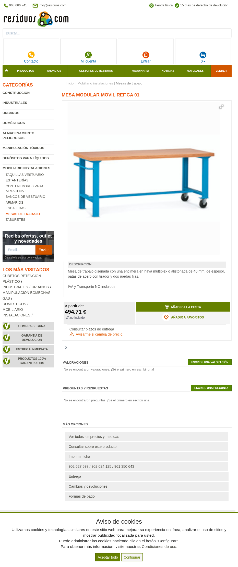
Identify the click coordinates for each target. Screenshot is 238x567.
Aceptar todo (108, 557)
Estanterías (17, 180)
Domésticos (14, 123)
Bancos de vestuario (25, 197)
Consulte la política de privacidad (23, 257)
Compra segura (32, 326)
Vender (221, 70)
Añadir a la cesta (183, 307)
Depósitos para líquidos (26, 158)
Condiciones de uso (159, 546)
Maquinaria (140, 70)
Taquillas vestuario (25, 175)
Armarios (14, 202)
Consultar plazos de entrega (91, 329)
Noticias (168, 70)
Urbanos (11, 113)
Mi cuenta (88, 57)
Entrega (75, 476)
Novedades (195, 70)
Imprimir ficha (79, 456)
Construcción (16, 93)
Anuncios (54, 70)
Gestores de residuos (96, 70)
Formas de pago (82, 496)
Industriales (15, 103)
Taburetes (15, 219)
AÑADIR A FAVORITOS (183, 317)
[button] (221, 107)
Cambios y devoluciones (88, 486)
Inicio (70, 83)
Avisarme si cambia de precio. (96, 334)
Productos (25, 70)
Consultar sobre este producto (93, 447)
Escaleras (16, 208)
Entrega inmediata (32, 349)
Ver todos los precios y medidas (94, 437)
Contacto (31, 57)
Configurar (132, 557)
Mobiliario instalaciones (26, 168)
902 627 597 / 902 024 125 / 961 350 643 (101, 466)
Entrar (146, 57)
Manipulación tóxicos (23, 148)
